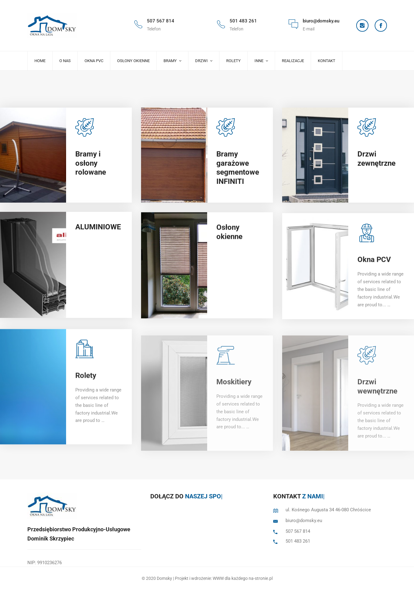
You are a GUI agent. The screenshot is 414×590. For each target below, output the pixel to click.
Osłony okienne (229, 248)
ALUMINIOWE (98, 235)
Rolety (85, 400)
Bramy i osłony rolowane (90, 163)
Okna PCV (374, 281)
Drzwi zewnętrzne (376, 161)
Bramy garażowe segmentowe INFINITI (237, 170)
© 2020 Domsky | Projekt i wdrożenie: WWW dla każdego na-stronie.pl (207, 578)
